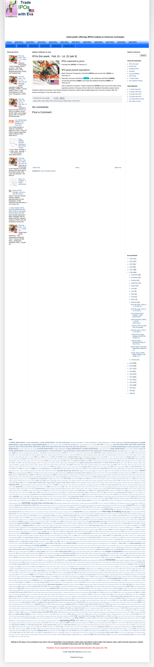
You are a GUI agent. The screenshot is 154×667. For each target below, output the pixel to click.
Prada (137, 578)
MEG (96, 551)
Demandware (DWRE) (77, 496)
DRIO (15, 500)
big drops (60, 471)
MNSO (133, 555)
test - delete (106, 612)
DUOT (99, 500)
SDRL (121, 594)
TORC (100, 614)
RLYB (81, 590)
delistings (16, 496)
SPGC (31, 604)
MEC (56, 551)
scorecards (70, 594)
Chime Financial (100, 482)
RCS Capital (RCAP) (35, 586)
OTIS (13, 572)
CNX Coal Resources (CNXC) (110, 486)
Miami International (55, 553)
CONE (32, 488)
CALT (25, 478)
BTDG (10, 476)
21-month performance (92, 446)
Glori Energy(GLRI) (108, 519)
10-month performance (63, 442)
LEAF (97, 541)
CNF (70, 486)
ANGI (72, 460)
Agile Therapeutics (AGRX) (90, 455)
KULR (95, 539)
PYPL (90, 582)
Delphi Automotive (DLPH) (50, 496)
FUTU (17, 517)
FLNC (33, 513)
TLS (57, 614)
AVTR (136, 466)
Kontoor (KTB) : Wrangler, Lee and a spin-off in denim (19, 192)
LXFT (41, 547)
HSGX (104, 527)
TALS (19, 610)
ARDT (67, 464)
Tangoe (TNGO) (49, 610)
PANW (75, 572)
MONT (68, 557)
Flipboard (25, 513)
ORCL (117, 570)
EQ (62, 507)
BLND (112, 472)
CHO (36, 484)
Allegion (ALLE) (131, 457)
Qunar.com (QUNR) (75, 584)
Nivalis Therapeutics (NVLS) (42, 564)
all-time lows (123, 457)
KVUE (102, 539)
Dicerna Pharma (127, 496)
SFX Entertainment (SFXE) (75, 596)
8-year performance (95, 451)
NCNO (20, 562)
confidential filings (40, 488)
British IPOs (90, 474)
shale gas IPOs (128, 596)
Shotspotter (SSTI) (33, 598)
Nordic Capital (95, 564)
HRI (92, 527)
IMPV (107, 529)
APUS (114, 462)
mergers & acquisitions (114, 551)
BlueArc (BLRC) (125, 472)
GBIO (69, 517)
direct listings (35, 498)
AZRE (26, 468)
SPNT (45, 604)
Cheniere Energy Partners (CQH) (65, 482)
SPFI (27, 604)
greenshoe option (135, 521)
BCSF (88, 468)
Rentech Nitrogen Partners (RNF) (33, 588)
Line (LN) (63, 543)
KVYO (105, 539)
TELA (59, 612)
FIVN (18, 513)
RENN (19, 588)
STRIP (73, 606)
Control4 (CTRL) (79, 488)
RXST (109, 592)
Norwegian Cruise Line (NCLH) (136, 564)
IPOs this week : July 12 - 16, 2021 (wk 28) (22, 79)
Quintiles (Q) (66, 584)
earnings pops (48, 503)
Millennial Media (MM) (63, 555)
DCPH (98, 494)
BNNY (10, 474)
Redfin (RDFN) (105, 586)
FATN (128, 509)
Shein (137, 596)
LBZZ (62, 541)
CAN (28, 478)
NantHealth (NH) (85, 560)
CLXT (44, 486)
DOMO (111, 498)
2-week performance (25, 444)
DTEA (56, 500)
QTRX (141, 582)
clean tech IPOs (123, 484)
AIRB (17, 457)
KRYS (75, 539)
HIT (123, 525)
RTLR (29, 592)
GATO (62, 517)
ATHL (48, 466)
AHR (133, 455)
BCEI (81, 468)
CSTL (140, 490)
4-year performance (73, 449)
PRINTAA (36, 580)
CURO (45, 492)
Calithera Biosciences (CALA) (16, 478)
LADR (124, 539)
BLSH (119, 472)
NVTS (124, 566)
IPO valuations (34, 533)
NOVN (22, 566)
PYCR (83, 582)
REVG (135, 588)
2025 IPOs (19, 42)
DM (58, 498)
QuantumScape (37, 584)
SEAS (127, 594)
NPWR (37, 566)
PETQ (127, 574)
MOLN (43, 557)
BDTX (51, 101)
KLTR (122, 537)
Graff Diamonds (68, 521)
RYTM (122, 592)
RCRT (26, 586)
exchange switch (64, 509)
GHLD (32, 519)
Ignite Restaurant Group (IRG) (63, 529)
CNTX (97, 486)
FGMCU (23, 511)
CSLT (119, 490)
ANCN (49, 460)
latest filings (24, 541)
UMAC (32, 620)
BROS (119, 474)
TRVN (109, 616)
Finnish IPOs (86, 511)
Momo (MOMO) (49, 557)
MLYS (109, 555)
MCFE (10, 551)
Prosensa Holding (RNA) (78, 580)
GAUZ (65, 517)
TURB (44, 618)
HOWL (86, 527)
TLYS (65, 614)
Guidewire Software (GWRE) (84, 523)
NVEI (106, 566)
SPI (34, 604)
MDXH (51, 551)
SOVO (131, 602)
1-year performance (47, 442)
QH (115, 582)
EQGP (65, 507)
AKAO (32, 457)
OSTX (143, 570)
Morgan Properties (85, 557)
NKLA (51, 564)
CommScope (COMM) (14, 488)
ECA (78, 503)
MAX (117, 549)
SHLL (140, 596)
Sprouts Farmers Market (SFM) (88, 604)
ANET (65, 460)
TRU (72, 616)
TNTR (79, 614)
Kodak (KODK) (36, 539)
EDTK (115, 503)
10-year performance (77, 442)
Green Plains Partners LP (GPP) (122, 521)
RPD (125, 590)
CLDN (102, 484)
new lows (75, 562)
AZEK (20, 468)
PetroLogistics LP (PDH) (136, 574)
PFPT (30, 576)
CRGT (56, 490)
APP (42, 462)
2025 (131, 258)
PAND (64, 572)
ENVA (16, 507)
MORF (78, 557)
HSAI (101, 527)
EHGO (143, 503)
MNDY (121, 555)
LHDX (34, 543)
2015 (131, 374)
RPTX (138, 590)
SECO (137, 594)
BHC (53, 470)
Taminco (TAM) (24, 610)
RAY (134, 584)
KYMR (109, 539)
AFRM (74, 455)
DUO (92, 500)
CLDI (99, 484)
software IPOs (43, 602)
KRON (55, 539)
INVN (122, 531)
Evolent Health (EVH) (44, 509)
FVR (24, 517)
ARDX (71, 464)
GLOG (101, 519)
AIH (141, 455)
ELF (38, 505)
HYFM (143, 527)
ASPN (20, 466)
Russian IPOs (85, 592)
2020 (131, 272)
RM (84, 590)
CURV (49, 492)
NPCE (29, 566)
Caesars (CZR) (101, 476)
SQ (101, 604)
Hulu (131, 527)
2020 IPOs (76, 42)
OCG (38, 568)
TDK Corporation (141, 610)
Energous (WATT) (121, 505)
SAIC (10, 594)
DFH (97, 496)
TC (112, 610)
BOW (35, 474)
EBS (76, 503)
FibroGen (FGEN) (48, 511)
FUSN (14, 517)
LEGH (100, 541)
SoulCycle (116, 602)
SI (39, 598)
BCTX (91, 468)
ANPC (39, 101)
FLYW (57, 513)
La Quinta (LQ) (119, 539)
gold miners (26, 521)
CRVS (87, 490)
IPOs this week (58, 101)
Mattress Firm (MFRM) (102, 549)
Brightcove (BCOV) (75, 474)
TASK (85, 610)
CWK (105, 492)
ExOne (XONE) (86, 509)
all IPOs (118, 457)
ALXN (41, 458)
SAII (13, 594)
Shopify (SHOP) (16, 598)
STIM (39, 606)
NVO (111, 566)
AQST (122, 462)
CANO (61, 478)
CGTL (138, 480)
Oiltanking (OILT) (90, 568)
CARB (69, 478)
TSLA (115, 616)
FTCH (122, 515)
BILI (115, 470)
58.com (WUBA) (138, 448)
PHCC (59, 576)
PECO (56, 574)
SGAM (86, 596)
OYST (49, 572)
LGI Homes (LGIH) (27, 543)
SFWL (66, 596)
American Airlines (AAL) (103, 458)
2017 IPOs (110, 42)
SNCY (117, 600)
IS (77, 533)
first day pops (126, 512)
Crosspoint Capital (72, 490)
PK (126, 576)
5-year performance (117, 449)
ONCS (31, 570)
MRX (128, 557)
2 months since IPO (135, 92)
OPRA (92, 570)
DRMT (30, 500)
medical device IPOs (65, 551)
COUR (130, 488)
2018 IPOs (99, 42)
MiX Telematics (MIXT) (91, 555)
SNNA (136, 600)
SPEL (24, 604)
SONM (79, 602)
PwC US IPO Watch (64, 582)
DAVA (72, 494)
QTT (20, 584)
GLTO (125, 519)
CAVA (130, 478)
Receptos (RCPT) (73, 586)
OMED (133, 568)
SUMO (114, 606)
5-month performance (90, 449)
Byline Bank (59, 476)
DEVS (93, 496)
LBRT (58, 541)
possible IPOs (88, 578)
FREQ (66, 515)
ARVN (129, 464)
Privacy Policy (42, 580)
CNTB (89, 486)
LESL (128, 541)
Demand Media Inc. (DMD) (64, 496)
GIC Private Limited (41, 519)
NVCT (102, 566)
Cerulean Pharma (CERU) (110, 480)
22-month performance (104, 446)
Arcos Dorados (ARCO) (53, 464)
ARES (78, 464)
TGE (131, 612)
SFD (51, 596)
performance (92, 574)
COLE (126, 486)
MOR (75, 557)
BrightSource (83, 474)
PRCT (143, 578)
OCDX (32, 568)
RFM (23, 590)
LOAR (128, 543)
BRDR (65, 474)
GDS (91, 517)
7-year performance (69, 451)
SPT (98, 604)
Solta (75, 602)
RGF (28, 590)
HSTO (108, 527)
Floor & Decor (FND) (44, 513)
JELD (21, 535)
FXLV (31, 517)
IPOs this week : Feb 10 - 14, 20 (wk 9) (139, 310)
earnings (131, 71)
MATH (94, 549)
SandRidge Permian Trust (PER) (28, 594)
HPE (90, 527)
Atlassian (59, 466)
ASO (140, 464)
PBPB (31, 574)
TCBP (114, 610)
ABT (20, 453)
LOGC (10, 545)
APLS (10, 462)
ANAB (46, 460)
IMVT (127, 529)
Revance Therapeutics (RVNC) (105, 588)
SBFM (46, 594)
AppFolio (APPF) (55, 462)
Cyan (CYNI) (113, 492)
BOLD (27, 474)
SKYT (20, 600)
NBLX (140, 560)
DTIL (60, 500)
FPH (31, 515)
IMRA (110, 529)
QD (110, 582)
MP (103, 557)
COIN (123, 486)
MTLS (20, 560)
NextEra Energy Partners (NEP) (120, 562)
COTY (109, 488)
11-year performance (103, 442)
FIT (141, 511)
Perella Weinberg (84, 574)
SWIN (72, 608)
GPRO (62, 521)
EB (55, 503)
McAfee (133, 549)
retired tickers (93, 588)
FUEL (143, 515)
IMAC (96, 529)
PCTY (41, 574)
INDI (21, 531)
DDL (109, 494)
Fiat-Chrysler (40, 511)
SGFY (98, 596)
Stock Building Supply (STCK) (52, 606)
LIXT (110, 543)
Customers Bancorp (56, 492)
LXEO (37, 547)
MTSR (28, 560)
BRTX (125, 474)
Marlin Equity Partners (41, 549)
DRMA (26, 500)
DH (103, 496)
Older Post (118, 167)
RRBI (144, 590)
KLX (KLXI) (127, 537)
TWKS (86, 618)
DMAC (60, 498)
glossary (115, 519)
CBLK (134, 478)
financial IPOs (78, 512)
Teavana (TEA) (27, 612)
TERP (86, 612)
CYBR (129, 492)
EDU (118, 503)
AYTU (17, 468)
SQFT (103, 604)
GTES (61, 523)
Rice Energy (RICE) (48, 590)
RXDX (102, 592)
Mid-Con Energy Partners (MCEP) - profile (117, 553)
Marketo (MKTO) (22, 549)
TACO (126, 608)
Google (46, 521)
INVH (119, 531)
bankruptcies (45, 468)
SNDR (128, 600)
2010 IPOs (56, 46)
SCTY (86, 594)
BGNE (46, 470)
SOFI (37, 602)
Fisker (138, 511)
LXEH (34, 547)
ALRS (24, 458)
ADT (13, 455)
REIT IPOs (130, 586)
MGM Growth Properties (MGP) (31, 553)
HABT (106, 523)
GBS (72, 517)
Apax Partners (128, 460)
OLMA (117, 568)
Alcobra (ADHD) (73, 457)
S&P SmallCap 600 (130, 592)
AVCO (108, 466)
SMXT (105, 600)
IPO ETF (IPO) (17, 533)
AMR (21, 460)
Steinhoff (29, 606)
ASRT (27, 466)
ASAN (134, 464)
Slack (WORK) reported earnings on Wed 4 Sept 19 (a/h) (22, 143)
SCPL (75, 594)
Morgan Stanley (94, 557)
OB (19, 568)
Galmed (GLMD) (37, 517)
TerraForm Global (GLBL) (94, 612)
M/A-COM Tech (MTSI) (63, 547)
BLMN (108, 472)
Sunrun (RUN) (12, 608)
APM (17, 462)
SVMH (42, 608)
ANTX (115, 460)
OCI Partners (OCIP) (49, 568)
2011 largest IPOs (108, 444)
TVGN (63, 618)
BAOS (51, 468)
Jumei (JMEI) (106, 535)
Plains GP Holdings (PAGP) (135, 576)
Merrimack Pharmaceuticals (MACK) (132, 551)
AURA (80, 466)
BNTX (20, 474)
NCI (14, 562)
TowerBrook (115, 614)
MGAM (20, 553)
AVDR (112, 466)
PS (106, 580)
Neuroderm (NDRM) (57, 562)
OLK (112, 568)
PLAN (143, 576)
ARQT (47, 101)
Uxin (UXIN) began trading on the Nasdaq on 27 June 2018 (21, 122)
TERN (82, 612)
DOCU (99, 498)
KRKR (48, 539)
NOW (26, 566)
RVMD (94, 592)
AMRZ (28, 460)
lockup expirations (135, 543)
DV (109, 500)
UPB (58, 620)
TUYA (60, 618)
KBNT (40, 537)
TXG (101, 618)
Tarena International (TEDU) (75, 610)
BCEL (85, 468)
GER (135, 517)
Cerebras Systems (76, 480)
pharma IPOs (40, 576)
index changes (16, 531)
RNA (93, 590)
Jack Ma (120, 533)
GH (29, 519)
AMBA (55, 458)
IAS (15, 529)
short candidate (25, 598)
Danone (41, 494)
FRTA (99, 515)
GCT (78, 517)
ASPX (23, 466)
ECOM (95, 503)
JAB (113, 533)
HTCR (115, 527)
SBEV (42, 594)
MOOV (71, 557)
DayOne (88, 494)
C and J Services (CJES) (86, 476)
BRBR (54, 474)
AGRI (106, 455)
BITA (32, 472)
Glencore (76, 519)
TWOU (94, 618)
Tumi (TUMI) (31, 618)
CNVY (100, 486)
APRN (110, 462)
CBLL (137, 478)
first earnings (133, 511)
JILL (59, 535)
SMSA (97, 600)
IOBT (129, 531)
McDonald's (142, 549)
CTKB (12, 492)
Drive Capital (21, 500)
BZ (72, 476)
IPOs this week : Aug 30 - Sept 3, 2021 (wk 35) (22, 161)
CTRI (23, 492)
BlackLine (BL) (63, 472)
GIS (60, 519)
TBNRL (109, 610)
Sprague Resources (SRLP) (58, 604)
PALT (61, 572)
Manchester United (78, 547)
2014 (131, 377)
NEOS (35, 562)
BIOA (121, 470)
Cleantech (130, 484)
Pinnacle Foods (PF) (99, 576)
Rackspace (87, 584)
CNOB (76, 486)
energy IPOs (131, 505)
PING (91, 576)
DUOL (95, 500)
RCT (42, 586)
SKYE (16, 600)
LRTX (85, 545)
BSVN (137, 474)
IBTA (21, 529)
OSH (137, 570)
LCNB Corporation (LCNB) (72, 541)
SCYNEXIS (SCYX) (97, 594)
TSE (112, 616)
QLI (128, 582)
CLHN (13, 486)
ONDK (35, 570)
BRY (128, 474)
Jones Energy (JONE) (92, 535)
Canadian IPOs (34, 478)
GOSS (54, 521)
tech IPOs (49, 612)
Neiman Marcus (30, 562)
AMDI (84, 458)
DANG (29, 494)
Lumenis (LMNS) (128, 545)
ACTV (74, 453)
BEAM (112, 468)
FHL (27, 511)
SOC (19, 602)
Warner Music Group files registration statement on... (139, 348)
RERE (47, 588)
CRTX (83, 490)
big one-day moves (70, 471)
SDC (104, 594)
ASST (30, 466)
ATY (66, 466)
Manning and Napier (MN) (90, 547)
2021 (131, 270)
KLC (115, 537)
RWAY (98, 592)
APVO (118, 462)
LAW (40, 541)
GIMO (56, 519)
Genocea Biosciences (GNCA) (126, 517)
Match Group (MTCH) (87, 549)
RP (123, 590)
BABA (33, 468)
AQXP (125, 462)
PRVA (93, 580)
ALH (108, 457)
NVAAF (95, 566)
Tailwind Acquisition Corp (135, 608)
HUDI (124, 527)
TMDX (69, 614)
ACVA (77, 453)
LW (29, 547)
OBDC (22, 568)
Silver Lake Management (81, 598)
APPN (99, 462)
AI (135, 455)
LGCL (13, 543)
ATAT (36, 466)
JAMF (126, 533)
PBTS (35, 574)
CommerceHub (141, 486)
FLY (54, 513)
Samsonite (17, 594)
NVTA (120, 566)
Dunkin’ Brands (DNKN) (84, 500)
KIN (61, 537)
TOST (104, 614)
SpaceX (135, 602)
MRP (122, 557)
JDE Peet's (13, 535)
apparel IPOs (47, 462)
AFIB (71, 455)
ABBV (132, 451)
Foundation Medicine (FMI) (138, 513)
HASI (119, 523)
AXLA (140, 466)
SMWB (101, 600)
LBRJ (55, 541)
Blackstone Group (72, 472)
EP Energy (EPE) (56, 507)
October (134, 280)
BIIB (113, 470)
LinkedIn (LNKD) (71, 543)
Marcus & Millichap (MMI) (117, 547)
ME (54, 551)
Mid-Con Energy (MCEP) (82, 553)
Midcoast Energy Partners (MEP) (137, 553)
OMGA (140, 568)
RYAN (115, 592)
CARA (65, 478)
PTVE (24, 582)
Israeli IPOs (87, 533)
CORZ (100, 488)
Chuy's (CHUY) (50, 484)
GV (96, 523)
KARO (22, 537)
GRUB (38, 523)
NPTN (33, 566)
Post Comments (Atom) (48, 171)
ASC (138, 464)
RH (31, 590)
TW (66, 618)
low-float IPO (57, 545)
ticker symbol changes (23, 614)
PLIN (37, 578)
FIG (70, 511)
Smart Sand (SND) (69, 600)
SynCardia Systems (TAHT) (111, 608)
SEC (134, 594)
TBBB (101, 610)
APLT (13, 462)
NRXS (54, 566)
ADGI (115, 453)
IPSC (51, 533)
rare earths (125, 584)
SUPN (35, 608)
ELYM (57, 505)
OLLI (114, 568)
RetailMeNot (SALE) (84, 588)
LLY (117, 543)
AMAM (51, 458)
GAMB (43, 517)
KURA (98, 539)
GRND (19, 523)
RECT (82, 586)
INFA (33, 531)
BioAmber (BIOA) (127, 470)
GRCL (83, 521)
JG (33, 535)
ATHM (52, 466)
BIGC (77, 470)
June (133, 291)
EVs (51, 509)
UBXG (133, 618)
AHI (125, 455)
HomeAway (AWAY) (14, 527)
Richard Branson (57, 590)
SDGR (107, 594)
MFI (17, 553)
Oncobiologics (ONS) (23, 570)
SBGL (49, 594)
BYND (64, 476)
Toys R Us (120, 614)
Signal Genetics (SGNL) (53, 598)
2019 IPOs (87, 42)
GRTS (30, 523)
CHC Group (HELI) (18, 482)
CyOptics (140, 492)
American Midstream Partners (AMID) (118, 458)
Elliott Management (44, 505)
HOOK (59, 527)
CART (83, 478)
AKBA (35, 457)
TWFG (69, 618)
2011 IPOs (45, 46)
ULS (18, 620)
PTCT (141, 580)
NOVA (19, 566)
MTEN (14, 560)
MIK (40, 555)
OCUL (56, 568)
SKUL (141, 598)
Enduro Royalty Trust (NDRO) (109, 505)
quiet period (44, 584)
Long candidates (134, 73)
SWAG (50, 608)
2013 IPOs (22, 46)
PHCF (63, 576)
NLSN (61, 564)
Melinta (103, 551)
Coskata (104, 488)
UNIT (55, 620)
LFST (10, 543)
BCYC (95, 468)
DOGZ (103, 498)
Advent (24, 455)
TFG (126, 612)
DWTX (112, 500)
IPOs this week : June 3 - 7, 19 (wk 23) (22, 228)
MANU (99, 547)
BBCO (62, 468)
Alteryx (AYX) (33, 458)
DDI (106, 494)
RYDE (118, 592)
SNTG (10, 602)
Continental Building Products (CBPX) (65, 488)
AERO (45, 455)
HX (141, 527)
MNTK (136, 555)
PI (87, 576)
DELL (28, 496)
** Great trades (133, 78)
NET (50, 562)
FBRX (134, 509)
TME (72, 614)
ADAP (96, 453)
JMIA (75, 535)
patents (132, 572)
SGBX (94, 596)
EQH (68, 507)
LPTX (76, 545)
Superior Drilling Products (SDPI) (24, 608)
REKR (135, 586)
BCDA (78, 468)
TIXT (45, 614)
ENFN (136, 505)
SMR (94, 600)
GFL (21, 519)
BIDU (55, 470)
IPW (54, 533)
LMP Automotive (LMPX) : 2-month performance (138, 321)
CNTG (93, 486)
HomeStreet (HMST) (34, 527)
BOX (38, 474)
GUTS (93, 523)
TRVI (106, 616)
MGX (48, 553)
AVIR (126, 466)
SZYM (122, 608)
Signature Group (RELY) (65, 598)
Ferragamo (142, 509)
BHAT (49, 470)
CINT (67, 484)
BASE (55, 468)
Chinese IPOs (14, 485)
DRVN (41, 500)
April (132, 297)
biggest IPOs (108, 470)
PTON (73, 101)
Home (9, 42)
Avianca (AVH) (121, 466)
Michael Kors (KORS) (69, 553)
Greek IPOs (111, 521)
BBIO (65, 468)
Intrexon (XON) (114, 531)
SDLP (118, 594)
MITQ (84, 555)
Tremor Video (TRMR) (38, 616)
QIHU (117, 582)
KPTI (44, 539)
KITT (102, 537)
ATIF (55, 466)
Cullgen (34, 492)
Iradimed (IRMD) (63, 533)
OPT (99, 570)
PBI (25, 574)
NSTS (62, 566)
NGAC (132, 562)
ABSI (17, 453)
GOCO (16, 521)
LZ (56, 547)
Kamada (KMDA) (13, 537)
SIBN (41, 598)
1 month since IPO (135, 89)
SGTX (108, 596)
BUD (27, 476)
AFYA (78, 455)
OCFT (35, 568)
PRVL (100, 580)
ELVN (54, 505)
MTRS (24, 560)
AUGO (69, 466)
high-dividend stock (97, 525)
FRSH (95, 515)
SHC (134, 596)
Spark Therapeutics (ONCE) (16, 604)
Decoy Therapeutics (123, 494)
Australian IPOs (86, 466)
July (132, 288)
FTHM (140, 515)
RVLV (90, 592)
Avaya (104, 466)
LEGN (104, 541)
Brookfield (114, 474)
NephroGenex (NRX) (43, 562)
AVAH (101, 466)
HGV (87, 525)
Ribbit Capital (39, 590)
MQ (105, 557)
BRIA (68, 474)
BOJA (24, 474)
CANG (57, 478)
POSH (82, 578)
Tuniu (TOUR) (38, 618)
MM (112, 555)
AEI (27, 455)
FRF (79, 515)
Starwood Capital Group (18, 606)
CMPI (51, 486)
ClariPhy (81, 484)
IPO (12, 533)
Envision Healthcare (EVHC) (26, 507)
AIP (14, 457)
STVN (93, 606)
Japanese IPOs (135, 533)
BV (40, 476)
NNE (71, 564)
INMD (45, 531)
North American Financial (105, 564)
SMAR (45, 600)
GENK (116, 517)
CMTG (59, 486)
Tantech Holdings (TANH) (60, 610)
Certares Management (98, 480)
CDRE (40, 480)
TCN (125, 610)
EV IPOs (125, 507)
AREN (75, 464)
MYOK (59, 560)
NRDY (44, 566)
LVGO (20, 547)
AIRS (26, 457)
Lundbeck (135, 545)
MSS (141, 557)
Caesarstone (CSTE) (125, 476)
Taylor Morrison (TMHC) (93, 610)
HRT (98, 527)
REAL (58, 586)
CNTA (86, 486)
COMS (26, 488)
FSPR (118, 515)
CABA (95, 476)
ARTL (122, 464)
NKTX (54, 564)
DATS (69, 494)
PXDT (76, 582)
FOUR (10, 515)
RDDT (45, 586)
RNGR (102, 590)
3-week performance (133, 447)
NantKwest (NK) (94, 560)
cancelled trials (52, 478)
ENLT (140, 505)
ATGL (41, 466)
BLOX (115, 472)
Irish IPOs (73, 533)
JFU (31, 535)
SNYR (16, 602)
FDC (138, 509)
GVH (99, 523)
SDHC (111, 594)
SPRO (77, 604)
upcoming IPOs (67, 620)
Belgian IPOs (124, 468)
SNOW (140, 600)
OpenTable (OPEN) (75, 570)
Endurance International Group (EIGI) (91, 505)
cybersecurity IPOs (122, 492)
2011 (131, 385)
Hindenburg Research (112, 525)
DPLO (136, 498)
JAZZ (140, 533)
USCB (108, 620)
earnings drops (36, 503)
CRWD (91, 490)
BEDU (115, 468)
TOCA (86, 614)
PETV (143, 574)
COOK (85, 488)
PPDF (134, 578)
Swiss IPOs (78, 608)
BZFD (75, 476)
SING (114, 598)
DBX (95, 494)
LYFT (47, 547)
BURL (37, 476)
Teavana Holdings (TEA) (38, 612)
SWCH (58, 608)
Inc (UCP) (135, 529)
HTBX (111, 527)
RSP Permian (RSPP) (21, 592)
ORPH (127, 570)
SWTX (83, 608)
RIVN (69, 590)
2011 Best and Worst (82, 444)
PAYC (22, 574)
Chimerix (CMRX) (109, 482)
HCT (138, 523)
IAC (13, 529)
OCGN (42, 568)
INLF (39, 531)
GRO (22, 523)
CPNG (15, 490)
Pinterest (111, 576)
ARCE (35, 464)
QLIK (131, 582)
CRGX (59, 490)
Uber (116, 618)
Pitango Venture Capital (119, 576)
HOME (143, 525)
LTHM (97, 545)
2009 (131, 390)
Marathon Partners (106, 547)
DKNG (52, 498)
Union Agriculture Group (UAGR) (45, 620)
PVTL (57, 582)
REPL (44, 588)
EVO (34, 509)
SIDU (44, 598)
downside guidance (125, 498)
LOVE (52, 545)
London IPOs (15, 545)
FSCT (105, 515)
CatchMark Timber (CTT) (105, 478)
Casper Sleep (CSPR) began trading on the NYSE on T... (138, 354)
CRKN (63, 490)
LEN (112, 541)
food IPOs (91, 513)
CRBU (38, 490)
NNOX (74, 564)
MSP (138, 557)
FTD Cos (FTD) (131, 515)
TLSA (60, 614)
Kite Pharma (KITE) (94, 537)
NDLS (24, 562)
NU (78, 566)
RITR (66, 590)
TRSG (68, 616)
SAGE (143, 592)
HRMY (95, 527)
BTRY (17, 476)
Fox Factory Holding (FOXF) (19, 515)
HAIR (109, 523)
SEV (48, 596)
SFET (57, 596)
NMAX (65, 564)
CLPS (40, 486)
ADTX (16, 455)
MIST (74, 555)
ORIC (120, 570)
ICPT (27, 529)
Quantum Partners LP (27, 584)
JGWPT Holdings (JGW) (40, 535)
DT (51, 500)
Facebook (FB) (108, 509)
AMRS (25, 460)
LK (115, 543)
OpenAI (68, 570)
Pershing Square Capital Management (110, 574)
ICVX (30, 529)
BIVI (35, 472)
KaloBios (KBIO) (141, 535)
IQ (55, 533)
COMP (22, 488)
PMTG (68, 578)
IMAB (93, 529)
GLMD (80, 519)
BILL (117, 470)
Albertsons (65, 457)
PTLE (13, 582)
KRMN (51, 539)
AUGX (72, 466)
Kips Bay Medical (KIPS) (83, 537)
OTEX (10, 572)
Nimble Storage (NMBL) (19, 564)
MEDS (93, 551)
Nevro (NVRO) (66, 562)
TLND (50, 614)
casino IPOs (93, 478)
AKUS (46, 457)
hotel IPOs (78, 527)
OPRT (96, 570)
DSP (48, 500)
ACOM (64, 453)
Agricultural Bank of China (114, 455)
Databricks (65, 494)
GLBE (71, 519)
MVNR (48, 560)
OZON (54, 572)
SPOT (49, 604)
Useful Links (69, 46)
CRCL (41, 490)
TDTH (14, 612)
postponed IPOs (117, 578)
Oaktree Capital (14, 568)
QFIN (112, 582)
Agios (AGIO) (101, 455)
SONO (83, 602)
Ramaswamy (112, 584)
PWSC (71, 582)
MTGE (17, 560)
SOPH (94, 602)
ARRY (119, 464)
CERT (90, 480)
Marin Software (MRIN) (139, 547)
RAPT (120, 584)
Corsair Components (93, 488)
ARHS (82, 464)
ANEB (61, 460)
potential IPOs (125, 578)
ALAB (49, 457)
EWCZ (57, 509)
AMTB (35, 460)
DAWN (84, 494)
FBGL (131, 509)
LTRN (103, 545)
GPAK (58, 521)
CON (29, 488)
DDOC (112, 494)
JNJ (82, 535)
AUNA (76, 466)
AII (9, 457)
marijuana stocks (129, 547)
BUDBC (30, 476)
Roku (116, 590)
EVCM (136, 507)
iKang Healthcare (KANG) (80, 529)
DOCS (95, 498)
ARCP (60, 464)
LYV (54, 547)
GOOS (50, 521)
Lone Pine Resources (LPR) (27, 545)
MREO (111, 557)
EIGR (10, 505)
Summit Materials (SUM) (106, 606)
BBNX (68, 468)
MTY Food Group (34, 560)
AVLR (129, 466)
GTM (71, 523)
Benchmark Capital (133, 468)
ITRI (102, 533)
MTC (144, 557)
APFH (134, 460)
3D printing (33, 448)
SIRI (126, 598)
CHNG (32, 484)
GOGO (20, 521)
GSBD (44, 523)
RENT (23, 588)
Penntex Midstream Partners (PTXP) (70, 574)
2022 (131, 267)
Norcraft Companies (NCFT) (84, 564)
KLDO (118, 537)
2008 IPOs (61, 444)
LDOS (83, 541)
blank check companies (84, 472)
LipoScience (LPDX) (91, 543)
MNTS (140, 555)
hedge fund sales (53, 525)
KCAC (45, 537)
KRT (65, 539)
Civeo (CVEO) (72, 484)
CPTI (28, 490)
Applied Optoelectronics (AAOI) (89, 462)
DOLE (106, 498)
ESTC (91, 507)
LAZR (46, 541)
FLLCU (30, 513)
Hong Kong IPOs (48, 527)
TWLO (90, 618)
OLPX (124, 568)
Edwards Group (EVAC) (126, 503)
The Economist (137, 612)
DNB (70, 498)
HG (85, 525)
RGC (25, 590)
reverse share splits (128, 588)
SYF (102, 608)
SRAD (132, 604)
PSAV (109, 580)
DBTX (92, 494)
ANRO (97, 460)
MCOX (17, 551)
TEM (74, 612)
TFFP (123, 612)
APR (103, 462)
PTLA (10, 582)
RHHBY (34, 590)
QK (126, 582)
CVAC (63, 492)
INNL (48, 531)
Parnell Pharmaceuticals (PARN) (99, 572)
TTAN (127, 616)
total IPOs (108, 614)
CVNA (86, 492)
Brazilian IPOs (48, 474)
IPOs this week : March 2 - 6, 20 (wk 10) (138, 305)
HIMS (105, 525)
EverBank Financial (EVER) (16, 509)
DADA (25, 494)
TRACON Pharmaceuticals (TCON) (20, 616)
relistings (140, 586)
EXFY (80, 509)
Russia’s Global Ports (76, 592)
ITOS (99, 533)
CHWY (56, 485)
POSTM (109, 578)
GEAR (101, 517)
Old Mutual (107, 568)
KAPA (19, 537)
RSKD (13, 592)
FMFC (60, 513)
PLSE (51, 578)
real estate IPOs (64, 586)
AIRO (23, 457)
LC (64, 541)
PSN (116, 580)
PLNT (44, 578)
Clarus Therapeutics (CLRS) (90, 484)
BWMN (49, 476)
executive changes (73, 509)
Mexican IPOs (12, 553)
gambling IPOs (49, 517)
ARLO (100, 464)
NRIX (51, 566)
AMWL (42, 460)
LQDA (79, 545)
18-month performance (131, 442)
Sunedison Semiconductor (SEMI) (125, 606)
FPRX (34, 515)
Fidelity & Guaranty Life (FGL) (60, 511)
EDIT (109, 503)
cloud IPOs (19, 487)
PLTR (57, 578)
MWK (51, 560)
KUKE (91, 539)
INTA (94, 531)
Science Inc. (64, 594)
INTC (96, 531)
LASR (19, 541)
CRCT (49, 490)
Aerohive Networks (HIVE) (54, 455)
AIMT (11, 457)
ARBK (143, 462)
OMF (137, 568)
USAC (105, 620)
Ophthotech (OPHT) (86, 570)
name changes (72, 560)
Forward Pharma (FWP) (125, 513)
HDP (21, 525)
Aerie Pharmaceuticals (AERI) (36, 455)
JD (9, 535)
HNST (135, 525)
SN (108, 600)
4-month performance (45, 449)
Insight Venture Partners (80, 531)
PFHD (26, 576)
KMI (131, 537)
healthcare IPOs (28, 525)
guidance (75, 523)
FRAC (41, 515)
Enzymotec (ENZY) (46, 507)
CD (30, 480)
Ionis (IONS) (134, 531)
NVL (109, 566)
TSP (121, 616)
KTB (89, 539)
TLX (63, 614)
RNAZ (96, 590)
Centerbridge (53, 480)
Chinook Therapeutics (25, 484)
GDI (84, 517)
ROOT (120, 590)
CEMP (47, 480)
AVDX (115, 466)
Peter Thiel (123, 574)
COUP (113, 488)
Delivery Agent (23, 496)
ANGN (86, 460)
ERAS (71, 507)
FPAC (28, 515)
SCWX (90, 594)
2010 (131, 388)
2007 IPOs (55, 444)
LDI (80, 541)
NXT (134, 566)
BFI (37, 470)
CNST (83, 486)
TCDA (121, 610)
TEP (80, 612)
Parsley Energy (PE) (113, 572)
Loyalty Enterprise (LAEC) (68, 545)
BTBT (143, 474)
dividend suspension (44, 498)
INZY (126, 531)
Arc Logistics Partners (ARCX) (26, 464)
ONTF (57, 570)
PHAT (56, 576)
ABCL (136, 451)
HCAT (129, 523)
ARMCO (104, 464)
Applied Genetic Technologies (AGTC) (69, 462)
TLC (48, 614)
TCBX (118, 610)
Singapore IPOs (120, 598)
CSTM (143, 490)
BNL (144, 472)
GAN (55, 517)
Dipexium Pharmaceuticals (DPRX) (22, 498)
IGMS (53, 529)
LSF (92, 545)
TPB (124, 614)
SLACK (27, 600)
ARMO (108, 464)
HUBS (121, 527)
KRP (62, 539)
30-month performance (24, 448)
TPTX (143, 614)
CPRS (25, 490)
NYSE (142, 566)
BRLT (110, 474)
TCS (135, 610)
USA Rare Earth (99, 620)
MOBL (16, 557)
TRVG (102, 616)
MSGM (134, 557)
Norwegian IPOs (13, 566)
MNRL (129, 555)
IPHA (144, 531)
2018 (131, 366)
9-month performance (109, 451)
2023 (131, 264)
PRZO (104, 580)
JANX (129, 533)
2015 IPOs (133, 42)
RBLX (19, 586)
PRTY (90, 580)
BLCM (93, 472)
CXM (108, 492)
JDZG (18, 535)
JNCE (78, 535)
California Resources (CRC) (138, 476)
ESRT (87, 507)
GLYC (128, 519)
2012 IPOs (34, 46)
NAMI (79, 560)
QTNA (137, 582)
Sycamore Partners (96, 608)
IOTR (141, 531)
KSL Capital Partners (82, 539)
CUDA (30, 492)
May (132, 294)
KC (43, 537)
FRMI (88, 515)
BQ (44, 474)
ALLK (137, 457)
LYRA (51, 547)
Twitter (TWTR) (79, 618)
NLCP (58, 564)
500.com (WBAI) (129, 448)
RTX (33, 592)
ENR (10, 507)
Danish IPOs (34, 494)
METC (143, 551)
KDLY (54, 537)
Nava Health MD (120, 560)
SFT (64, 596)
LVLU (23, 547)
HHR (90, 525)
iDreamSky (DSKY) (37, 529)
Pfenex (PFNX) (21, 576)
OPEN (64, 570)
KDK (51, 537)
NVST (117, 566)
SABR (137, 592)
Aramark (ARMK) (137, 462)
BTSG (20, 476)
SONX (87, 602)
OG (70, 568)
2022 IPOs (53, 42)
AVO (133, 466)
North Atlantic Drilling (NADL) (119, 564)
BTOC (13, 476)
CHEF (44, 482)
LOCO (143, 543)
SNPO (143, 600)
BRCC (61, 474)
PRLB (55, 580)
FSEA (109, 515)
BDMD (99, 468)
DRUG (37, 500)
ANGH (68, 460)
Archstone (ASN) (42, 464)
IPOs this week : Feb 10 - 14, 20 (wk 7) (139, 331)
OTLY (16, 572)
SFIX (60, 596)
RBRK (23, 586)
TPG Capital (135, 614)
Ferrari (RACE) (13, 511)
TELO (70, 612)
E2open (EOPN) (138, 500)
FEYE (19, 511)
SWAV (54, 608)
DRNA (34, 500)
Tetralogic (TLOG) (114, 612)
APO (19, 462)
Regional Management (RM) (119, 586)
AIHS (144, 455)
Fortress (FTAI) (115, 513)
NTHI (69, 566)
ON (13, 570)
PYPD (87, 582)
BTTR (23, 476)
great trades (103, 521)
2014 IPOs (11, 46)
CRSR (79, 490)
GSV (54, 523)
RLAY (75, 590)
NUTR (91, 566)
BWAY (45, 476)
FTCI (125, 515)
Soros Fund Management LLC (103, 602)
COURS (134, 488)
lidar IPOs (40, 543)
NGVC (143, 562)
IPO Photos (132, 76)
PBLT (27, 574)
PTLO (16, 582)
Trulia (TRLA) (82, 616)
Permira (99, 574)
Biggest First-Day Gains (98, 470)
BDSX (103, 468)
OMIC (143, 568)
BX (55, 476)
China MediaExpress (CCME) (137, 482)
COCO (120, 486)
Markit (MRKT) (31, 549)
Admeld (126, 453)
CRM (66, 490)
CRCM (45, 490)
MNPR (125, 555)
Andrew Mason (55, 460)
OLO (120, 568)
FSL (112, 515)
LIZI (113, 543)
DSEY (45, 500)
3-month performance (119, 447)
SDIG (115, 594)
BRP (122, 474)
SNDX (132, 600)
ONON (53, 570)
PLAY (18, 578)
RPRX (135, 590)
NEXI (110, 562)
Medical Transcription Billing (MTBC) (81, 551)
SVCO (38, 608)
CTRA (19, 492)
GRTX (34, 523)
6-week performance (30, 451)
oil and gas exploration (78, 568)
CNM (72, 486)
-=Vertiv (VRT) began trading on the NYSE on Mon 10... (138, 336)
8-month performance (82, 451)
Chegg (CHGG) (50, 482)
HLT (128, 525)
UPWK (81, 620)
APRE (106, 462)
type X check (109, 618)
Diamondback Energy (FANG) (112, 496)
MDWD (43, 551)
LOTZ (48, 545)
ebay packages (63, 503)
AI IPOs (138, 455)
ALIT (111, 457)
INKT (36, 531)
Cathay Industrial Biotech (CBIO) (120, 478)
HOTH (82, 527)
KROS (59, 539)
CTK (10, 492)
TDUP (17, 612)
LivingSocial (103, 543)
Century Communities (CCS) (64, 480)
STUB (90, 606)
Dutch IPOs (104, 500)
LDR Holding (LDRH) (90, 541)
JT (101, 535)
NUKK (88, 566)
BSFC (134, 474)
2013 (131, 379)
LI (37, 543)
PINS (106, 576)
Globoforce (96, 519)
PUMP (35, 582)
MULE (41, 560)
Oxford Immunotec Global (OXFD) (39, 572)
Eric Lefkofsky (77, 507)
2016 (131, 371)
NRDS (41, 566)
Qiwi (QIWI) (122, 582)
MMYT (118, 555)
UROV (85, 620)
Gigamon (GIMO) (50, 519)
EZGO (92, 509)
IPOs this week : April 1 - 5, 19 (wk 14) (22, 58)
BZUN (78, 476)
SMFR (91, 600)
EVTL (53, 509)
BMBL (134, 472)
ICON (24, 529)
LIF (44, 543)
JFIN (24, 535)
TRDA (30, 616)
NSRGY (59, 566)
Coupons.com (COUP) (121, 488)
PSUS (132, 580)
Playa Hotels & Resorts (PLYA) (28, 578)
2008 (131, 393)
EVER (143, 507)
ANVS (43, 101)
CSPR (126, 490)
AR (129, 462)
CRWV (95, 490)
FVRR (27, 517)
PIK (89, 576)
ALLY (143, 457)
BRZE (131, 474)
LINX (78, 543)
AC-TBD (40, 453)
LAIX (131, 539)
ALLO (140, 457)
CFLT (122, 480)
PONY (79, 578)
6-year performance (42, 451)
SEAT (131, 594)
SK (131, 598)
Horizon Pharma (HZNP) (68, 527)
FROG (92, 515)
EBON (72, 503)
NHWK (10, 564)
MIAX (61, 553)
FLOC (37, 513)
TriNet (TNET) (56, 616)
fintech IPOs (93, 511)
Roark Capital (111, 590)
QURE (82, 584)
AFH (69, 455)
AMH (129, 458)
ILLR (91, 529)
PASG (69, 101)
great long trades (94, 521)
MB (120, 549)
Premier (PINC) (12, 580)
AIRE (20, 457)
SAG (140, 592)
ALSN (28, 458)
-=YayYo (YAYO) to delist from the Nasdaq (138, 326)
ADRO (137, 453)
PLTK (54, 578)
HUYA (134, 527)
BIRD (26, 472)
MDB (31, 551)
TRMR (65, 616)
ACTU (70, 453)
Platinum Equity (13, 578)
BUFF (34, 476)
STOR (65, 606)
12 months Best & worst (136, 99)
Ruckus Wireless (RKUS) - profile (58, 592)
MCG (14, 551)
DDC (104, 494)
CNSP (79, 486)
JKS (73, 535)
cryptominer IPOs (113, 490)
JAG (123, 533)
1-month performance (17, 442)
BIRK (29, 472)
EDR (112, 503)
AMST (32, 460)
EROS (83, 507)
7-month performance (55, 451)
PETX (10, 576)
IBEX (17, 529)
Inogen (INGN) (56, 531)
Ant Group (102, 460)
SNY (13, 602)
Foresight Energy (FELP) (100, 513)
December (134, 275)
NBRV (143, 560)
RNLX (106, 590)
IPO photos (25, 533)
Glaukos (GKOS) (65, 519)
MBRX (126, 549)
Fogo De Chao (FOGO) (83, 513)
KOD (31, 539)
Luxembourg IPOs (13, 547)
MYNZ (54, 560)
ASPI (17, 466)
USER (112, 620)
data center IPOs (57, 494)
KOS (41, 539)
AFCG (65, 455)
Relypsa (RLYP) (13, 588)
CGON (131, 480)
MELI (99, 551)
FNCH (67, 513)
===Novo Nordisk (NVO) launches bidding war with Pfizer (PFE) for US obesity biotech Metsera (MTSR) (17, 210)
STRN (79, 606)
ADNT (129, 453)
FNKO (71, 513)
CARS (80, 478)
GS (42, 523)
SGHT (101, 596)
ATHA (45, 466)
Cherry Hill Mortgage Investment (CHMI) (85, 482)
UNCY (35, 620)
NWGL (127, 566)
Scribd (82, 594)
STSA (86, 606)
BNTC (16, 474)
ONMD (50, 570)
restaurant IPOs (54, 588)
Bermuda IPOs (141, 468)
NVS (114, 566)
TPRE (140, 614)
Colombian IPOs (133, 486)
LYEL (44, 547)
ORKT (124, 570)
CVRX (101, 492)
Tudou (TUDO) (20, 618)
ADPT (133, 453)
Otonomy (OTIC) (23, 572)
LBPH (51, 541)
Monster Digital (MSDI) (60, 557)
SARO (39, 594)
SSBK (143, 604)
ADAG (81, 453)
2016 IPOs (121, 42)
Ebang (57, 503)
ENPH (143, 505)
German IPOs (141, 517)
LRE (83, 545)
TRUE (75, 616)
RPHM (128, 590)
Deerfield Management (134, 494)
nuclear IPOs (83, 566)
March (133, 299)
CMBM (48, 486)
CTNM (16, 492)
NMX (68, 564)
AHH (122, 455)
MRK (115, 557)
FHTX (32, 511)
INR (65, 531)
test (102, 612)
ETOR (105, 507)
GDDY (81, 517)
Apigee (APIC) (141, 460)
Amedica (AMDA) (91, 458)
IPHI (10, 533)
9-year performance (121, 451)
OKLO (96, 568)
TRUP (87, 616)
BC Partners (73, 468)
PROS (70, 580)
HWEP (138, 527)
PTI (144, 580)
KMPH (134, 537)
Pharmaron (47, 576)
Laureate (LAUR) (33, 541)
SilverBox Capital (108, 598)
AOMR (122, 460)
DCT (101, 494)
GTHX (64, 523)
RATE (130, 584)
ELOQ (51, 505)
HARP (115, 523)
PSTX (129, 580)
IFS (51, 529)
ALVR (38, 458)
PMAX (64, 578)
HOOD (55, 527)
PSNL (119, 580)
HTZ (118, 527)
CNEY (66, 486)
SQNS (107, 604)
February (134, 302)
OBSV (25, 568)
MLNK (99, 555)
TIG (31, 614)
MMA (114, 555)
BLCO (96, 472)
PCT (38, 574)
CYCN (133, 492)
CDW (44, 480)
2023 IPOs (42, 42)
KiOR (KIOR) (73, 537)
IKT (88, 529)
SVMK (46, 608)
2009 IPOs (67, 444)
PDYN (53, 574)
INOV (62, 531)
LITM (98, 543)
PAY (20, 574)
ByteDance (69, 476)
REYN (86, 78)
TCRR (128, 610)
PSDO (112, 580)
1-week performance (32, 442)
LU (106, 545)
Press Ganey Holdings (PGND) (24, 580)
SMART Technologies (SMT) (82, 600)
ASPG (13, 466)
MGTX (45, 553)
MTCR (10, 560)
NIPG (30, 564)
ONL (47, 570)
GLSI (122, 519)
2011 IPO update (92, 444)
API (137, 460)
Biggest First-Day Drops (86, 470)
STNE (43, 606)
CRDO (52, 490)
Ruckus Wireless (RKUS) (43, 592)
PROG (66, 580)
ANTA (106, 460)
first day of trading (112, 511)
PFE (16, 576)
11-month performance (90, 442)
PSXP (136, 580)
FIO (101, 511)
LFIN (144, 541)
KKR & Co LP (107, 537)
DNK (77, 498)
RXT (112, 592)
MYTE (63, 560)
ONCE (16, 570)
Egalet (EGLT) (135, 503)
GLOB (84, 519)
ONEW (43, 570)
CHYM (60, 484)
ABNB (14, 453)
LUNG (140, 545)
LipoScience (83, 543)
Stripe (76, 606)
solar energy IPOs (52, 602)
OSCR (133, 570)
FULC (10, 517)
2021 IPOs (64, 42)
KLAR (112, 537)
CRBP (34, 490)
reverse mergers (118, 588)
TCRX (131, 610)
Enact (80, 505)
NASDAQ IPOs (134, 69)
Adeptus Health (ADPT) (108, 453)
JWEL (126, 535)
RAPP (117, 584)
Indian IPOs (26, 531)
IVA (107, 533)
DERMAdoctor (88, 496)
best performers (32, 470)
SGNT (105, 596)
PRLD (59, 580)
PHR (81, 576)
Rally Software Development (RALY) (99, 584)
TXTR (104, 618)
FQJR (38, 515)
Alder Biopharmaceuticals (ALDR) (91, 457)
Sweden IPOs (64, 608)
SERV (26, 596)
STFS (36, 606)
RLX (78, 590)
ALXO (44, 458)
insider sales (69, 531)
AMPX (18, 460)
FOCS (74, 513)
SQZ (126, 604)
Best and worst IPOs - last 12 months (18, 470)
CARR (76, 478)
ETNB (101, 507)
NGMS (139, 562)
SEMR (15, 596)
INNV (51, 531)
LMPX (124, 543)
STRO (83, 606)
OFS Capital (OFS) (64, 568)
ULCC (15, 620)
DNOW (81, 498)
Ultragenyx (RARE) (25, 620)
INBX (130, 529)
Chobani (40, 484)
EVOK (37, 509)
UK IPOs (11, 620)
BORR (31, 474)
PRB (140, 578)
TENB (76, 612)
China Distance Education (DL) (122, 482)
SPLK (42, 604)
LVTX (26, 547)
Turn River (55, 618)
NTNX (72, 566)
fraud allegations (59, 515)
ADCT (100, 453)
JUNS (119, 535)
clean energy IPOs (113, 484)
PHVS (84, 576)
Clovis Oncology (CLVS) (33, 486)
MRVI (125, 557)
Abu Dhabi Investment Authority (29, 453)
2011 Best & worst (134, 101)
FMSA (64, 513)
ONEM (65, 101)
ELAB (13, 505)
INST (90, 531)
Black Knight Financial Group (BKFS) (50, 472)
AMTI (39, 460)
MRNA (118, 557)
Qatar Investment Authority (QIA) (100, 582)
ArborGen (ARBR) (13, 464)
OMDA (130, 568)
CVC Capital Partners (71, 492)
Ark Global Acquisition (92, 464)
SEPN (23, 596)
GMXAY (136, 519)
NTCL (65, 566)
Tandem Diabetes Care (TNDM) (37, 610)
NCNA (16, 562)
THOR (14, 614)
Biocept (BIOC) (135, 470)
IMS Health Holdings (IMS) (119, 529)
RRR (10, 592)
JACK (115, 533)
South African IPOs (124, 602)
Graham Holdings (77, 521)
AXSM (10, 468)
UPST (77, 620)
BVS (42, 476)
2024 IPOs (30, 42)
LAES (128, 539)
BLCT (100, 472)
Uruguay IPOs (90, 620)
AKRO (43, 457)
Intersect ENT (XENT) (104, 531)
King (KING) (65, 537)
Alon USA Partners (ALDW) (15, 458)
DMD (64, 498)
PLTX (61, 578)
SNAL (110, 600)
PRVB (97, 580)
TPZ (10, 616)
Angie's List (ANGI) (79, 460)
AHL (127, 455)
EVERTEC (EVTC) (27, 509)
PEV (13, 576)
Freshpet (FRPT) (73, 515)
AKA (29, 457)
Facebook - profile (98, 509)
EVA (130, 507)
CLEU (10, 486)
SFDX (54, 596)
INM (42, 531)
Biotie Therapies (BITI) (18, 472)
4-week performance (60, 448)
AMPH (136, 458)
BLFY (103, 472)
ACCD (44, 453)
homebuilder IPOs (23, 527)
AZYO (29, 468)
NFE (129, 562)
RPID (132, 590)
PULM (31, 582)
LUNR (143, 545)
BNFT (141, 472)
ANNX (90, 460)
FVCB (21, 517)
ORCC (103, 570)
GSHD (48, 523)
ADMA (122, 453)
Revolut (139, 588)
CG (125, 480)
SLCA (31, 600)
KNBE (137, 537)
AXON (143, 466)
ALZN (48, 458)
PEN (60, 574)
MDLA (39, 551)
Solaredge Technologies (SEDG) (66, 602)
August (133, 286)
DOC (88, 498)
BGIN (43, 470)
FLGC (21, 513)
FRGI (82, 515)
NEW (71, 562)
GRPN (27, 523)
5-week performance (104, 448)
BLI (106, 472)
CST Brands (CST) (133, 490)
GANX (58, 517)
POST (93, 578)
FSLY (114, 515)
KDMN (57, 537)
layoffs (43, 541)
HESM (78, 525)
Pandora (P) (69, 572)
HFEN (82, 525)
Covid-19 (139, 488)
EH (141, 503)
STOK (62, 606)
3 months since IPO (135, 94)
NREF (48, 566)
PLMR (40, 578)
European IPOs (119, 507)
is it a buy (80, 533)
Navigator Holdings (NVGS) (132, 560)
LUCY (122, 545)
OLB (103, 568)
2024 (131, 261)
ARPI (112, 464)
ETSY (109, 507)
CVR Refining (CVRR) (94, 492)
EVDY (139, 507)
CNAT (63, 486)
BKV (39, 472)
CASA (87, 478)
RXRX (105, 592)
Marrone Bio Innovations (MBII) (55, 549)
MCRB (21, 551)
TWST (98, 618)
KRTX (67, 539)
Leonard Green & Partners (119, 541)
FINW (98, 511)
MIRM (71, 555)
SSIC (10, 606)
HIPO (120, 525)
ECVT (99, 503)
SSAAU (140, 604)
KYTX (112, 539)
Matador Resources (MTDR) (74, 549)
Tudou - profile (12, 618)
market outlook (13, 549)
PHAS (52, 576)
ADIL (118, 453)
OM (127, 568)
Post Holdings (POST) (101, 578)
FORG (109, 513)
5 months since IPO (135, 96)
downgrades (116, 498)
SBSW (53, 594)
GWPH (102, 523)
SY (90, 608)
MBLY (122, 549)
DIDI (133, 496)
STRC (69, 606)
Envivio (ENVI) (37, 507)
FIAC (35, 511)
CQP (31, 490)
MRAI (108, 557)
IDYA (48, 529)
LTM (100, 545)
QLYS (134, 582)
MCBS (137, 549)
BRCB (58, 474)
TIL (36, 614)
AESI (62, 455)
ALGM (105, 457)
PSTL (126, 580)
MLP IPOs (104, 555)
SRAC (129, 604)
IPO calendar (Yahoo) (136, 81)
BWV (52, 476)
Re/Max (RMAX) (52, 586)
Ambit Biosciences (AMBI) (63, 458)
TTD (131, 616)
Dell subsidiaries (35, 496)
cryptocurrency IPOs (102, 490)
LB (49, 541)
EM (60, 505)
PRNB (62, 580)
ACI (61, 453)
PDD (50, 574)
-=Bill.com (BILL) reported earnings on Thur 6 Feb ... (138, 342)
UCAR (136, 618)
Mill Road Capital (52, 555)
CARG (72, 478)
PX (74, 582)
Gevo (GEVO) (15, 519)
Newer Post (36, 167)
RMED (89, 590)
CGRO (135, 480)
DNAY (67, 498)
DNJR (74, 498)
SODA (33, 602)
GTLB (67, 523)
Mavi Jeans (112, 549)
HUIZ (127, 527)
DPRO (140, 498)
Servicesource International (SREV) (38, 596)
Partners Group (122, 572)
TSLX (118, 616)
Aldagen (80, 457)
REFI (110, 586)
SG (84, 596)
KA (132, 535)
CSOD (123, 490)
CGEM (127, 480)
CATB (97, 478)
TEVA (120, 612)
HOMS (41, 527)
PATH (135, 572)
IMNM (104, 529)
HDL (18, 525)
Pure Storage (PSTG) (43, 582)
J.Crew (110, 533)
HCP (135, 523)
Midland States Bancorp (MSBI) (17, 555)
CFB (119, 480)
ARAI (131, 462)
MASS (65, 549)
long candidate (41, 545)
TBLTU (105, 610)
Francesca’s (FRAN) (49, 515)
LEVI (131, 541)
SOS (112, 602)
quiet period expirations (55, 584)
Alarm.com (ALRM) (57, 457)
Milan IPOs (44, 555)
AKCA (39, 457)
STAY (25, 606)
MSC (131, 557)
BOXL (41, 474)
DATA (51, 494)
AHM (130, 455)
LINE (59, 543)
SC (59, 594)
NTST (75, 566)
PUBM (28, 582)
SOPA (90, 602)
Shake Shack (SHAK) (117, 596)
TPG (130, 614)
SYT (119, 608)
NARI (103, 560)
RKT (72, 590)
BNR (14, 474)
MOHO (39, 557)
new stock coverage (103, 562)
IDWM (45, 529)
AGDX (81, 455)
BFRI (40, 470)
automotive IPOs (95, 466)
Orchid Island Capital (110, 570)
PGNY (34, 576)
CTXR (26, 492)
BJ (37, 472)
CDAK (33, 480)
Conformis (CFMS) (50, 488)
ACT (68, 453)
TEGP (55, 612)
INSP (87, 531)
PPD (131, 578)
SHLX (10, 598)
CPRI (21, 490)
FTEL (136, 515)
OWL (29, 572)
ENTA (13, 507)
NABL (66, 560)
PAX (17, 574)
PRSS (86, 580)
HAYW (122, 523)
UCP (140, 618)
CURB (42, 492)
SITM (129, 598)
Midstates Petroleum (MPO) (32, 555)
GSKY (51, 523)
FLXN (51, 513)
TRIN (51, 616)
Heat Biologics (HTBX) (39, 525)
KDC (48, 537)
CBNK (141, 478)
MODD (20, 557)
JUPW (123, 535)
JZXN (130, 535)
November (134, 277)
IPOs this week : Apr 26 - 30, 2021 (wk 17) (22, 101)
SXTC (87, 608)
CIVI (77, 484)
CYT (144, 492)
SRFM (136, 604)
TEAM (21, 612)
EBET (69, 503)
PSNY (122, 580)
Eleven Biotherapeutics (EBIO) (27, 505)
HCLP (132, 523)
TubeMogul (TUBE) (140, 616)
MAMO (71, 547)
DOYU (132, 498)
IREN (69, 533)
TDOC (10, 612)
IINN (72, 529)
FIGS (72, 511)
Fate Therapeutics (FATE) (119, 509)
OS (130, 570)
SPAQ (143, 602)
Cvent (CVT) (80, 492)
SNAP (114, 600)
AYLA (13, 468)
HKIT (125, 525)
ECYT (102, 503)
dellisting (41, 496)
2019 (131, 363)
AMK (132, 458)
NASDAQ (110, 560)
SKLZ (137, 598)
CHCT (25, 482)
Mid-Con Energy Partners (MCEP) (97, 553)
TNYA (82, 614)
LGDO (20, 543)
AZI (23, 468)
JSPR (99, 535)
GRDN (87, 521)
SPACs (139, 602)
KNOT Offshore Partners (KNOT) (21, 539)
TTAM (124, 616)
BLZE (130, 472)
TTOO (133, 616)
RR (141, 590)
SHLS (143, 596)
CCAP (27, 480)
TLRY (54, 614)
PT (139, 580)
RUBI (35, 592)
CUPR (38, 492)
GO (13, 521)
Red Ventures (97, 586)
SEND (19, 596)
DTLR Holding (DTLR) (67, 500)
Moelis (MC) (34, 557)
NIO (28, 564)
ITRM (104, 533)
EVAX (132, 507)
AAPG (129, 451)
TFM (129, 612)
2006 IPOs (50, 444)
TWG (72, 618)
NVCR (99, 566)
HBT (125, 523)
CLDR (106, 484)
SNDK (121, 600)
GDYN (98, 517)
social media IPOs (26, 602)
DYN (115, 500)
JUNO (115, 535)
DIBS (121, 496)
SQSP (111, 604)
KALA (135, 535)
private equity (50, 580)
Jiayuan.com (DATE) (52, 535)
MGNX (41, 553)
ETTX (113, 507)
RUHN (68, 592)
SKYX (23, 600)
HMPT (131, 525)
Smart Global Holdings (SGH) (55, 600)
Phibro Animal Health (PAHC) (72, 576)
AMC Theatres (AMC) (77, 458)
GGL (26, 519)
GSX (57, 523)
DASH (48, 494)
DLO (55, 498)
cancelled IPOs (43, 478)
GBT (75, 517)
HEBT (47, 525)
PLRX (47, 578)
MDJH (35, 551)
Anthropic (111, 460)
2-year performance (39, 444)
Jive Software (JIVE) (66, 535)
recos (79, 586)
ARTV (125, 464)
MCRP (25, 551)
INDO (30, 531)
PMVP (75, 578)
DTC (53, 500)
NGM (135, 562)
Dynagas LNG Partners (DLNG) (125, 500)
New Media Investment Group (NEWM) (88, 562)
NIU (34, 564)
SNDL (124, 600)
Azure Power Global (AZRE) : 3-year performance (137, 315)
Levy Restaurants (138, 541)
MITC (78, 555)
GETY (10, 519)
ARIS (85, 464)
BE (109, 468)
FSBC (102, 515)
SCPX (78, 594)
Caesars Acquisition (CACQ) (113, 476)
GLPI (119, 519)
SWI (69, 608)
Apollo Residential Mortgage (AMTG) (31, 462)
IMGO (100, 529)
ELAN (16, 505)
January (134, 360)
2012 (131, 382)
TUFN (26, 618)
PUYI (51, 582)
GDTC (94, 517)
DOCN (91, 498)
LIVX (107, 543)
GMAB (132, 519)
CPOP (18, 490)
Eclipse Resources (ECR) (86, 503)
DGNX (100, 496)
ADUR (20, 455)
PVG (54, 582)
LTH (94, 545)
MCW (28, 551)
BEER (119, 468)
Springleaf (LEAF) (70, 604)
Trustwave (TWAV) (95, 616)
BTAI (141, 474)
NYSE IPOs (132, 66)
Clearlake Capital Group (139, 484)
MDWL (47, 551)
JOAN (84, 535)
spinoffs (37, 604)
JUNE (112, 535)
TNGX (76, 614)
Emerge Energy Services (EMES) (70, 505)
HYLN (10, 529)
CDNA (37, 480)
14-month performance (116, 442)
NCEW (10, 562)
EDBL (105, 503)
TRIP (62, 616)
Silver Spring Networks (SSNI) (95, 598)
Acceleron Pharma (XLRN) (53, 453)
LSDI (89, 545)
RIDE (63, 590)
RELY (143, 586)
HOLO (139, 525)
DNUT (85, 498)
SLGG (34, 600)
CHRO (43, 484)
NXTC (137, 566)
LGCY (16, 543)
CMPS (55, 486)
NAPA (100, 560)
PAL (58, 572)
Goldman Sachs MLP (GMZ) (37, 521)
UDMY (143, 618)
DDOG (116, 494)
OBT (29, 568)
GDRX (88, 517)
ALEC (101, 457)
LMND (120, 543)
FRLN (85, 515)
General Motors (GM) (109, 517)
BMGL (137, 472)
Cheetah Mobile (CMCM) (35, 482)
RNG (99, 590)
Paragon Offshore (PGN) (84, 572)
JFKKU (28, 535)
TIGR (34, 614)
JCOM (143, 533)
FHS (29, 511)
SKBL (134, 598)
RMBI (86, 590)
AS (132, 464)
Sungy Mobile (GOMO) (139, 606)
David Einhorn (77, 494)
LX (31, 547)
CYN (136, 492)
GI (34, 519)
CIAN (64, 484)
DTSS (75, 500)
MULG (44, 560)
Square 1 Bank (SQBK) (119, 604)
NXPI (131, 566)
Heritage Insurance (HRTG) (69, 525)
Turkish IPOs (49, 618)
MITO (81, 555)
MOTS (100, 557)
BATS (58, 468)
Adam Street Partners (88, 453)
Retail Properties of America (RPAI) (69, 588)
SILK (73, 598)
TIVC (42, 614)
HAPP (112, 523)
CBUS (24, 480)
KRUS (71, 539)
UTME (116, 620)
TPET (127, 614)
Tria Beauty (47, 616)
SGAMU (91, 596)
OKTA (100, 568)
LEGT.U (108, 541)
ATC (39, 466)
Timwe (39, 614)
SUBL (96, 606)
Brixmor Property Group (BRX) (101, 474)
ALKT (114, 457)
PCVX (44, 574)
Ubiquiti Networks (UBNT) (124, 618)
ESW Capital (96, 507)
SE (124, 594)
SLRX (41, 600)
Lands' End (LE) (137, 539)
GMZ (140, 519)
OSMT (140, 570)
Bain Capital (39, 468)
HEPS (60, 525)
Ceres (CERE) (85, 480)
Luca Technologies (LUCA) (113, 545)
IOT (138, 531)
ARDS (64, 464)
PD (47, 574)
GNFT (143, 519)
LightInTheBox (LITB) (51, 543)
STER (33, 606)
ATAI (33, 466)
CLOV (24, 486)
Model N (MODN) (26, 557)
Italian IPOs (94, 533)
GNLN (10, 521)
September (134, 283)
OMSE (10, 570)
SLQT (37, 600)
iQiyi (58, 533)
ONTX (60, 570)
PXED (79, 582)
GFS (24, 519)
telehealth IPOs (65, 612)
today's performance (94, 614)
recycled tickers (89, 586)
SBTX (56, 594)
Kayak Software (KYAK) (31, 537)
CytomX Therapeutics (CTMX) (16, 494)
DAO (44, 494)
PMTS (71, 578)
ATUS (63, 466)
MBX (129, 549)
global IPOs (90, 519)
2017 (131, 368)
